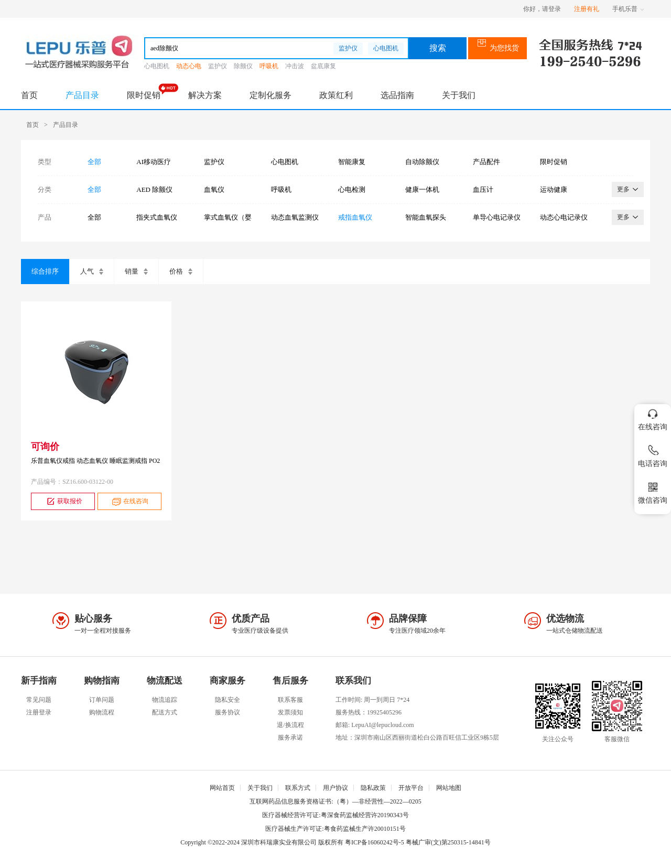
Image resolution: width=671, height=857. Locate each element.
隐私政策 (373, 788)
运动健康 (553, 189)
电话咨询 (652, 454)
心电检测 (351, 189)
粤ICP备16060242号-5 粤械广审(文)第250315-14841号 (418, 842)
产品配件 (486, 162)
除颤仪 (243, 66)
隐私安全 (227, 699)
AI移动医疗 (153, 162)
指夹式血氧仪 (156, 217)
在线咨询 (129, 501)
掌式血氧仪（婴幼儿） (228, 217)
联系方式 (297, 788)
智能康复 (351, 162)
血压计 (483, 189)
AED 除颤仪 (154, 189)
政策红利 (336, 95)
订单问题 (101, 699)
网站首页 (222, 788)
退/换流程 (290, 725)
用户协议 (335, 788)
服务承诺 (290, 737)
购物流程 (101, 712)
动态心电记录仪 (564, 217)
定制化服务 (270, 95)
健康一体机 (422, 189)
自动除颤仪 (422, 162)
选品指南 (397, 95)
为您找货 (498, 48)
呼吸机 (268, 66)
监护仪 (348, 48)
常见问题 (38, 699)
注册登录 (38, 712)
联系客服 (290, 699)
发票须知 (290, 712)
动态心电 (188, 66)
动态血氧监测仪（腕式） (295, 217)
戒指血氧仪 (355, 217)
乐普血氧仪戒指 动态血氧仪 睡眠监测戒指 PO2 (95, 460)
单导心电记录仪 (497, 217)
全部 (94, 162)
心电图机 (385, 48)
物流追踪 (164, 699)
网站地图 (448, 788)
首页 (29, 95)
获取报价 (63, 501)
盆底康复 (323, 66)
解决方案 (205, 95)
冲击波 (294, 66)
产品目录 (82, 95)
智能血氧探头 (425, 217)
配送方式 (164, 712)
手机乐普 (628, 9)
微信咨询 (652, 491)
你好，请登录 (542, 9)
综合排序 (45, 271)
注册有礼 (586, 9)
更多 (627, 189)
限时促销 (143, 95)
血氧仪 (214, 189)
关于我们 (458, 95)
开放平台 (411, 788)
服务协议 (227, 712)
